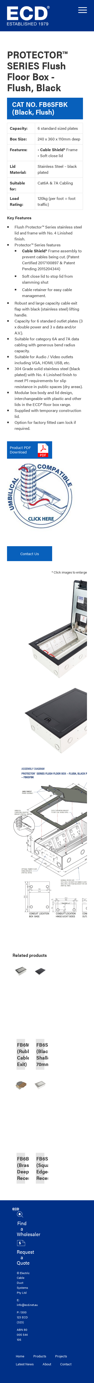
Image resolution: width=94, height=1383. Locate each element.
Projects (61, 1356)
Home (20, 1356)
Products (39, 1356)
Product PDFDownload (20, 449)
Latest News (25, 1364)
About (47, 1364)
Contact (65, 1364)
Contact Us (29, 553)
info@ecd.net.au (27, 1304)
